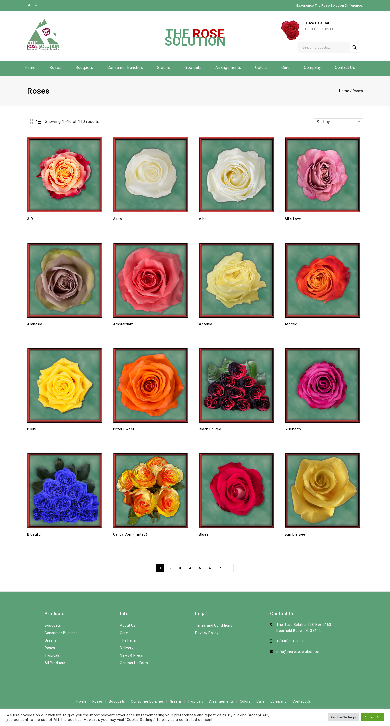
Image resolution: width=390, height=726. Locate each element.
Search (355, 47)
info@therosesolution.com (299, 652)
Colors (261, 67)
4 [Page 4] (190, 568)
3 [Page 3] (180, 568)
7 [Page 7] (220, 568)
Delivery (126, 648)
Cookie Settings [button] (343, 717)
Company (312, 67)
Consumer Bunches (125, 67)
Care (285, 67)
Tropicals (193, 67)
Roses (55, 67)
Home (30, 67)
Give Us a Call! (319, 23)
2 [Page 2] (170, 568)
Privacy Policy (206, 633)
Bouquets (84, 67)
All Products (55, 663)
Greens (163, 67)
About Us (127, 625)
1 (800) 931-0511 (319, 29)
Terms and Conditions (213, 625)
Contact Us (345, 67)
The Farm (128, 640)
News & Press (131, 655)
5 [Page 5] (200, 568)
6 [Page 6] (210, 568)
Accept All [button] (372, 717)
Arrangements (228, 67)
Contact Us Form (134, 663)
